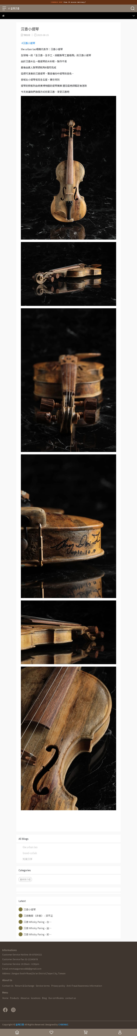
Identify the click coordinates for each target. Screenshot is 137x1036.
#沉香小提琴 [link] (28, 43)
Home (5, 998)
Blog (44, 998)
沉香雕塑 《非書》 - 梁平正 (36, 916)
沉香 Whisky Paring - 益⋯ (35, 928)
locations (36, 998)
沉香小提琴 (27, 909)
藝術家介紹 (25, 879)
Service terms (43, 985)
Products (14, 998)
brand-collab (30, 853)
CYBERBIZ (63, 1024)
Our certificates (56, 998)
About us (25, 998)
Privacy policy (58, 985)
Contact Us (7, 985)
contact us (70, 998)
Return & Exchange (24, 985)
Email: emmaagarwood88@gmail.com (21, 968)
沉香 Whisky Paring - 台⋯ (35, 922)
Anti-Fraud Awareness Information (84, 985)
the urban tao (30, 847)
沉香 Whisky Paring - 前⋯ (35, 934)
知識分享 (27, 859)
